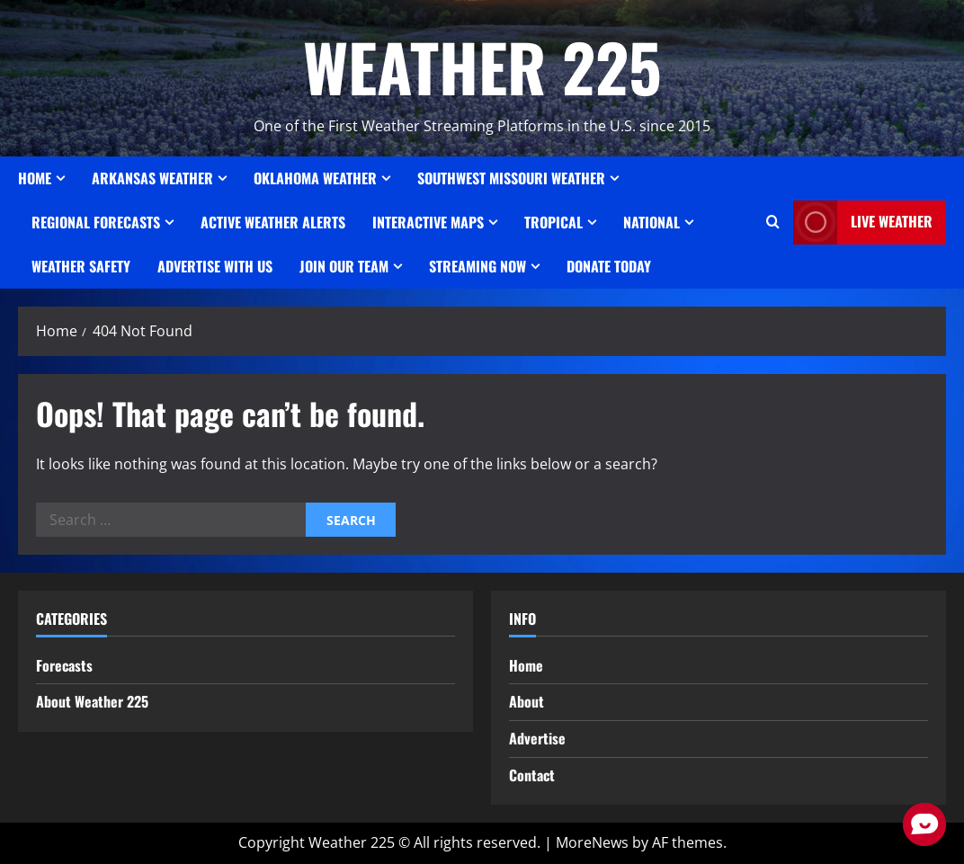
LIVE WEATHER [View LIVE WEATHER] (863, 222)
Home (34, 178)
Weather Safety (80, 266)
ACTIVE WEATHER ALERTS (273, 222)
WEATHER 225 (482, 66)
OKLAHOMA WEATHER (315, 178)
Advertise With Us (214, 266)
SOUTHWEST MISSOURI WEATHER (511, 178)
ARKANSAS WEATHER (152, 178)
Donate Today (609, 266)
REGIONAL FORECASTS (95, 222)
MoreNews (592, 842)
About (526, 701)
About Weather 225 (92, 701)
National (651, 222)
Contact (532, 775)
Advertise (537, 738)
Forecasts (64, 665)
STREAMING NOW (477, 266)
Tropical (553, 222)
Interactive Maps (428, 222)
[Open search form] (773, 222)
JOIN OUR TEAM (343, 266)
